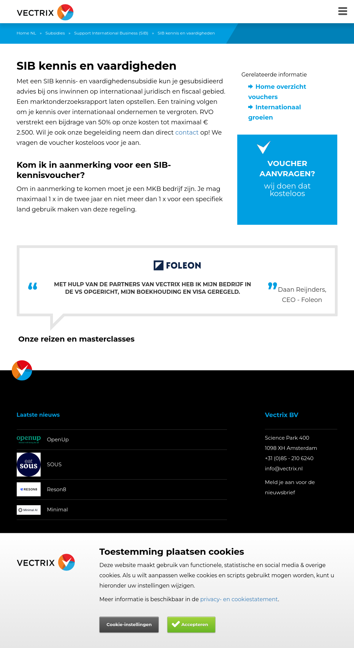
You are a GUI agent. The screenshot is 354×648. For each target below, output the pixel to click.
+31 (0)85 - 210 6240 (289, 458)
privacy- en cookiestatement (239, 599)
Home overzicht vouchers (277, 92)
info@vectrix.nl (284, 468)
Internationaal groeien (274, 112)
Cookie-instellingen (129, 624)
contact (187, 132)
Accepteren (194, 624)
